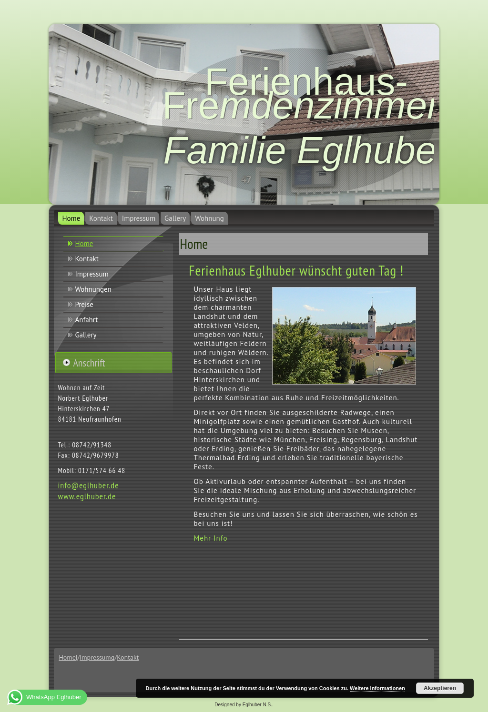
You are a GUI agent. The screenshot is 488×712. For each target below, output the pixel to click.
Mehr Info (210, 538)
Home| (68, 657)
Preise (84, 304)
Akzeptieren (440, 688)
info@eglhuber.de (88, 485)
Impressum (138, 218)
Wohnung (209, 218)
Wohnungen (93, 289)
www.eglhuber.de (87, 496)
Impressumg (97, 657)
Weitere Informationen (377, 688)
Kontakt (100, 218)
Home (71, 218)
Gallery (175, 218)
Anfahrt (86, 319)
